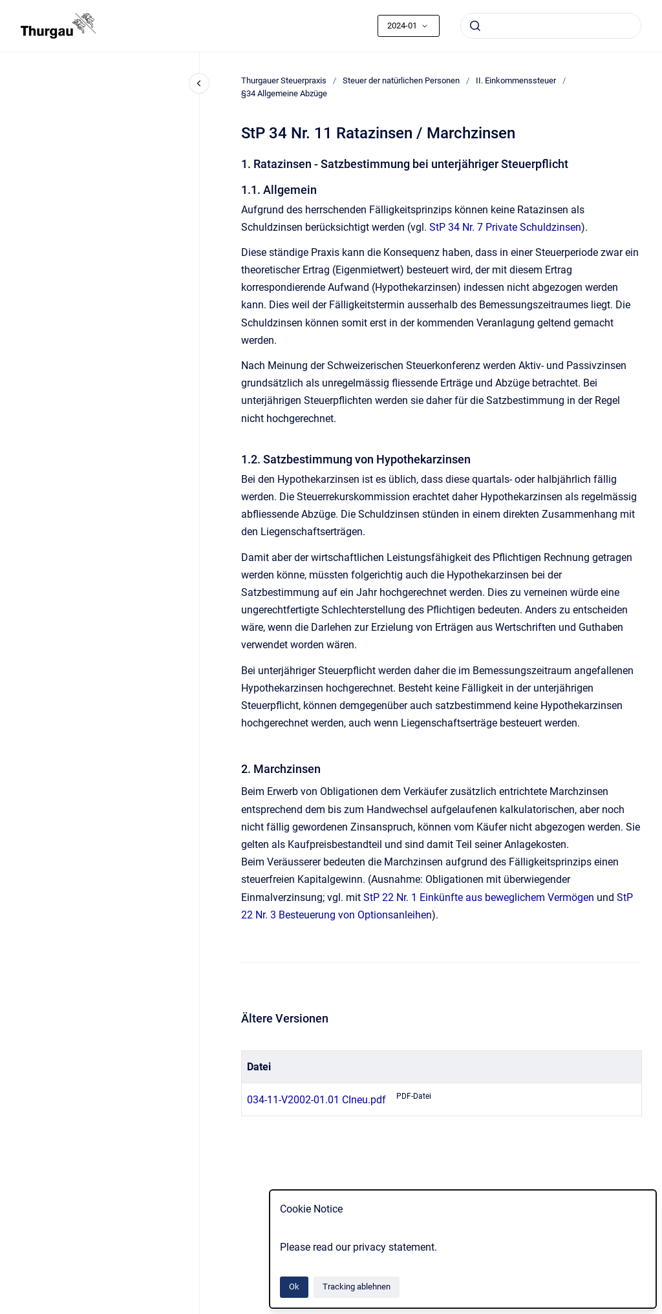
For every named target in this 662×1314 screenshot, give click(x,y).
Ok (294, 1286)
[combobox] (551, 26)
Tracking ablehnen (356, 1286)
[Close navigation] (199, 83)
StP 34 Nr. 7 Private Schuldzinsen (505, 227)
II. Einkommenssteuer (516, 80)
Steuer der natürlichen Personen (401, 80)
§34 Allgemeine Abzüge (284, 93)
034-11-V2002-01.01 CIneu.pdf (316, 1100)
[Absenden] (475, 26)
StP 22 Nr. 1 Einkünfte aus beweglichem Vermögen (478, 897)
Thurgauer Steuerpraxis (283, 80)
